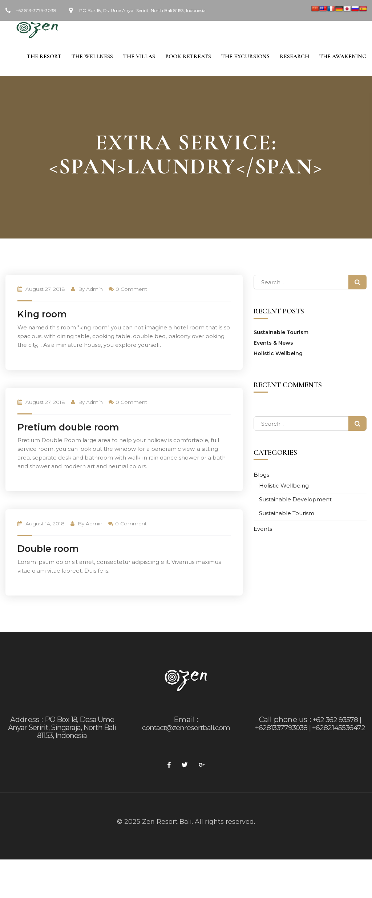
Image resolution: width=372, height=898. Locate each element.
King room (42, 315)
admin (94, 290)
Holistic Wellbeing (278, 354)
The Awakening (343, 57)
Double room (48, 549)
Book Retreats (186, 57)
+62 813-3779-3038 (36, 10)
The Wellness (88, 57)
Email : (186, 721)
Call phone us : (285, 721)
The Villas (136, 57)
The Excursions (244, 57)
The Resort (40, 57)
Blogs (261, 475)
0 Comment (128, 290)
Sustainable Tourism (281, 333)
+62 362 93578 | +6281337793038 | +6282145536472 (310, 724)
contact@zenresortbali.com (186, 728)
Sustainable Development (295, 500)
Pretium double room (68, 428)
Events (263, 529)
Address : (26, 721)
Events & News (273, 344)
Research (293, 57)
